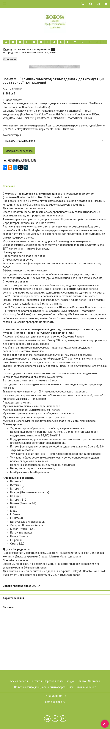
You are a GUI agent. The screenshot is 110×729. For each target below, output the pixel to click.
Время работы (19, 681)
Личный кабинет (86, 687)
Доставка (94, 681)
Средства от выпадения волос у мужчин (31, 52)
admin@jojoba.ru (55, 701)
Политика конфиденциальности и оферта (39, 687)
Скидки (70, 681)
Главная (8, 49)
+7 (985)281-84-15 (55, 696)
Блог (70, 687)
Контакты (36, 681)
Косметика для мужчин (32, 49)
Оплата (81, 681)
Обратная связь (54, 681)
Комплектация (12, 188)
